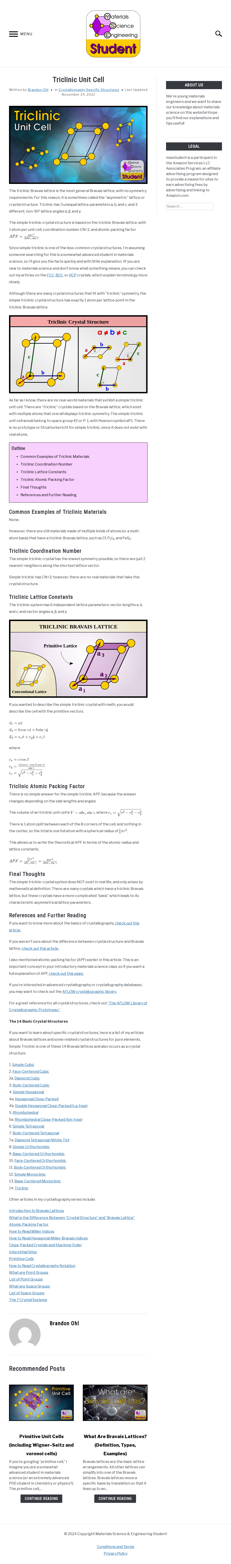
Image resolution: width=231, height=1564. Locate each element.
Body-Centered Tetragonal (36, 1133)
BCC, (59, 275)
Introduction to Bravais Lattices (36, 1211)
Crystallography (72, 90)
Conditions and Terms (115, 1547)
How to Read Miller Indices (31, 1231)
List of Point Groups (26, 1279)
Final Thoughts (33, 487)
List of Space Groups (26, 1293)
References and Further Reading (48, 495)
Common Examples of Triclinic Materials (55, 456)
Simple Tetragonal (28, 1126)
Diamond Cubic (27, 1078)
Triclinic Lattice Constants (43, 472)
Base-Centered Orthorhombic (39, 1154)
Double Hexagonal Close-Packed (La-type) (51, 1106)
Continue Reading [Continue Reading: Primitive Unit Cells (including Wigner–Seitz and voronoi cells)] (41, 1499)
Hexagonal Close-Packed (36, 1099)
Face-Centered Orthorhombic (40, 1161)
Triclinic (21, 1188)
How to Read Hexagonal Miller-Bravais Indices (48, 1238)
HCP (72, 275)
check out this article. (40, 948)
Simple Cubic (23, 1065)
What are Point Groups (28, 1272)
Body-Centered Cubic (31, 1085)
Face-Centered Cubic (30, 1071)
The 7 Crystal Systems (28, 1300)
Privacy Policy (115, 1553)
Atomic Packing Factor (29, 1224)
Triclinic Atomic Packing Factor (47, 479)
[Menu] (14, 35)
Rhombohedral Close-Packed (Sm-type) (48, 1119)
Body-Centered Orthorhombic (40, 1167)
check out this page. (66, 973)
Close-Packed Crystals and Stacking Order (45, 1245)
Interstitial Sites (23, 1252)
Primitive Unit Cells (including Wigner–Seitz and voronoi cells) (41, 1445)
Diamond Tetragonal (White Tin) (42, 1140)
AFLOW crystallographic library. (89, 991)
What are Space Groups (29, 1286)
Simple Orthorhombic (31, 1147)
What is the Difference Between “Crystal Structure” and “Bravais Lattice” (72, 1218)
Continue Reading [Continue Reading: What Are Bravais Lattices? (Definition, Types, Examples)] (115, 1499)
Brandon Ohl (38, 90)
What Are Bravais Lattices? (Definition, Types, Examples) (115, 1445)
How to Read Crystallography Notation (42, 1266)
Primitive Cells (21, 1259)
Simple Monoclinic (30, 1174)
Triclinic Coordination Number (47, 464)
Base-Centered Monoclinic (37, 1181)
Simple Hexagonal (28, 1092)
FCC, (51, 275)
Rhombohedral (25, 1112)
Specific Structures (102, 90)
